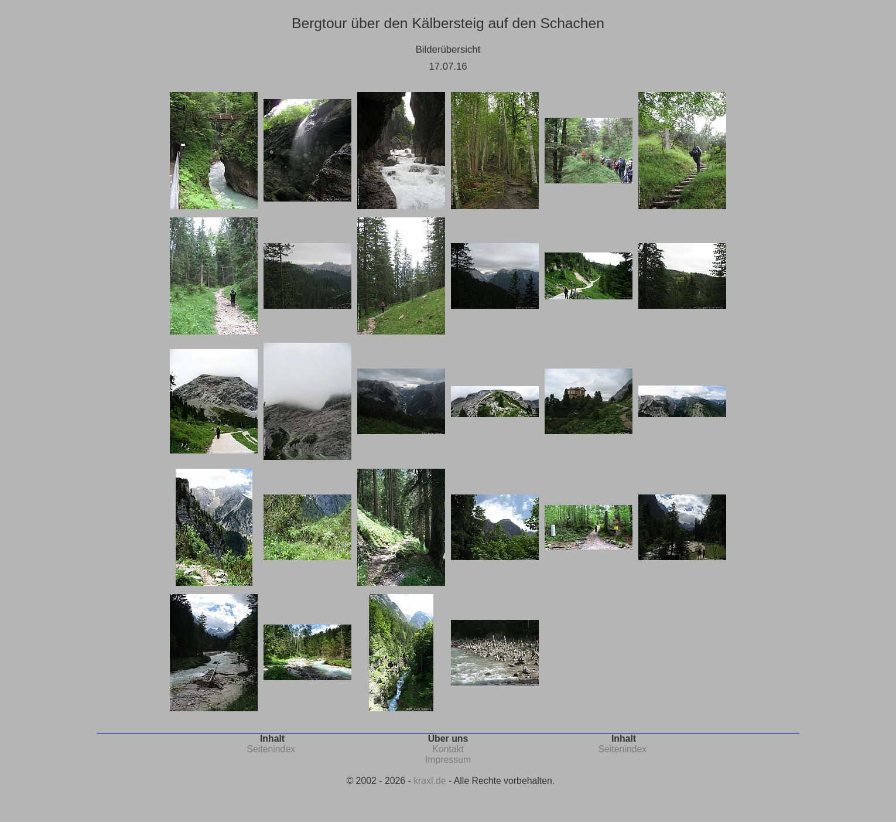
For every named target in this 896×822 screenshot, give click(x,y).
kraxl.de (429, 781)
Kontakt (448, 749)
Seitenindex (271, 749)
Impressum (448, 760)
